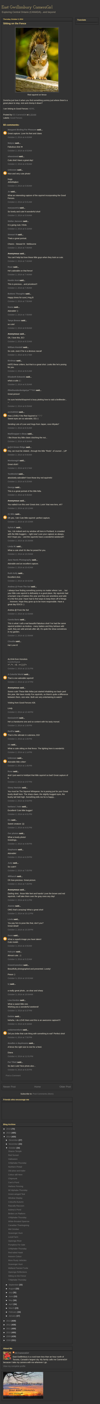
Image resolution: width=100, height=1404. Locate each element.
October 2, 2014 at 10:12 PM (20, 913)
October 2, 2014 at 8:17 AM (20, 355)
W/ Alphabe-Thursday (17, 1190)
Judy (10, 863)
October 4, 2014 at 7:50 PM (20, 1037)
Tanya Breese (14, 320)
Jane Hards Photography (19, 560)
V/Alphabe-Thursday (17, 1217)
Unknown (12, 170)
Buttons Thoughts (16, 294)
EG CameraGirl (22, 1353)
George (11, 487)
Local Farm (13, 1237)
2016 (8, 1129)
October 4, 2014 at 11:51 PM (20, 1056)
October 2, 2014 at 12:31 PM (20, 668)
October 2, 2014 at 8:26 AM (20, 384)
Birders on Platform (16, 1213)
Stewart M (12, 234)
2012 (8, 1325)
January (12, 1316)
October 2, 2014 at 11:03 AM (20, 614)
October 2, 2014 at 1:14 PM (20, 752)
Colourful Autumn (16, 1202)
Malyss (11, 143)
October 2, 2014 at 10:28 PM (20, 930)
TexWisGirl (13, 474)
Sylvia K (12, 527)
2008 (8, 1340)
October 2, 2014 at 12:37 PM (20, 682)
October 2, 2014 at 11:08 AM (20, 635)
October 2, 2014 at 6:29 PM (20, 857)
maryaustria (13, 208)
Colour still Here (15, 1175)
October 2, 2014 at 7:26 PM (20, 884)
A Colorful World (16, 674)
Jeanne (11, 906)
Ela (9, 820)
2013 (8, 1321)
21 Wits (11, 514)
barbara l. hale (14, 806)
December (13, 1140)
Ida (9, 745)
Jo (9, 192)
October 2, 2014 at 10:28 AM (20, 541)
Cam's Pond (13, 1182)
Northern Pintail (15, 1167)
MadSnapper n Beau (17, 434)
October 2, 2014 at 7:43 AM (20, 261)
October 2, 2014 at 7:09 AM (20, 248)
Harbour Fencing (15, 1186)
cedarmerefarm (15, 1030)
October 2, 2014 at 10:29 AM (20, 554)
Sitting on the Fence (17, 1276)
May (11, 1300)
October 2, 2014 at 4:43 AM (20, 137)
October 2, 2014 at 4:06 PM (20, 844)
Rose (10, 771)
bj (9, 984)
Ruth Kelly (13, 573)
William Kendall (15, 347)
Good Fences (16, 118)
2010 (8, 1332)
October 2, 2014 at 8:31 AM (20, 428)
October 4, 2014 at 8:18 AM (20, 1024)
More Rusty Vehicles (17, 1260)
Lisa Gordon (14, 1000)
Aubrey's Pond (14, 1210)
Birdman (12, 361)
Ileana (10, 307)
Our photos (13, 833)
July (11, 1292)
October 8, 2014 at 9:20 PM (20, 1070)
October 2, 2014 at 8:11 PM (20, 900)
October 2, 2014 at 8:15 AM (20, 341)
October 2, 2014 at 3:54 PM (20, 801)
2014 (8, 1137)
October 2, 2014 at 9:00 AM (20, 455)
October (12, 1148)
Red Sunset (13, 1155)
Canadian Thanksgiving (18, 1225)
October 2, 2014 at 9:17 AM (20, 468)
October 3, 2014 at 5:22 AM (20, 959)
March (12, 1308)
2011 (8, 1328)
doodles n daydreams (18, 1043)
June (11, 1296)
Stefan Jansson (15, 221)
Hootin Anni (13, 280)
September (14, 1285)
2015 (8, 1133)
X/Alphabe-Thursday (17, 1163)
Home (37, 1086)
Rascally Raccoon (16, 1206)
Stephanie (12, 849)
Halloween (13, 1159)
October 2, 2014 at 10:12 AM (20, 508)
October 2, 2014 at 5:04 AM (20, 215)
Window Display (15, 1198)
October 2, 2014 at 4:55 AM (20, 164)
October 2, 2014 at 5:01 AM (20, 202)
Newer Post (9, 1086)
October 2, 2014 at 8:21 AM (20, 371)
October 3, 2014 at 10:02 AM (20, 978)
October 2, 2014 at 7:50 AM (20, 301)
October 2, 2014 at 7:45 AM (20, 288)
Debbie (11, 1016)
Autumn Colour (15, 1256)
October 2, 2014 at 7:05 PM (20, 870)
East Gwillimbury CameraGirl (27, 7)
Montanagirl (13, 460)
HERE (31, 109)
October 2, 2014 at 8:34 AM (20, 441)
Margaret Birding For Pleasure (22, 130)
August (12, 1289)
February (13, 1312)
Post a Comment (13, 1075)
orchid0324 (13, 412)
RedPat (11, 731)
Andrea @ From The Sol (19, 587)
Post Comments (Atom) (43, 1094)
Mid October (13, 1229)
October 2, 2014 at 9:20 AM (20, 481)
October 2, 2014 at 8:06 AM (20, 328)
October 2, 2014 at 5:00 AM (20, 186)
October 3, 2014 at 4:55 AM (20, 946)
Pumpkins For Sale (16, 1245)
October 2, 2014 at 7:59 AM (20, 315)
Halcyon (12, 952)
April (11, 1304)
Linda (10, 919)
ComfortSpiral (14, 662)
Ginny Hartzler (14, 788)
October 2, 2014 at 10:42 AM (20, 567)
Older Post (65, 1086)
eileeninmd (13, 156)
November (13, 1144)
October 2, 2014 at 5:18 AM (20, 229)
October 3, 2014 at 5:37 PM (20, 1010)
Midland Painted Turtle (18, 1268)
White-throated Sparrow (18, 1221)
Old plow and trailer (16, 1171)
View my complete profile (14, 1366)
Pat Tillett (12, 1062)
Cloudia (11, 641)
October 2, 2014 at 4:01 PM (20, 814)
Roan (10, 267)
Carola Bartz (14, 619)
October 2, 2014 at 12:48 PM (20, 712)
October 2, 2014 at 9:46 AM (20, 495)
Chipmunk (12, 1178)
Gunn (10, 935)
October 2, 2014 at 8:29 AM (20, 406)
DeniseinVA (13, 718)
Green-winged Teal (16, 1194)
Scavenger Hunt (15, 1233)
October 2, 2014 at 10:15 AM (20, 522)
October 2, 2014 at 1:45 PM (20, 766)
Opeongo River (15, 1241)
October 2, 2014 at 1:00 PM (20, 725)
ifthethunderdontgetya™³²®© (21, 390)
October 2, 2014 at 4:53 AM (20, 151)
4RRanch (12, 876)
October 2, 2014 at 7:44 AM (20, 274)
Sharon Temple (15, 1151)
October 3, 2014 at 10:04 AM (20, 994)
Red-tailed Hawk (15, 1252)
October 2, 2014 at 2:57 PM (20, 782)
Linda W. (12, 546)
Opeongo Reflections (17, 1272)
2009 (8, 1336)
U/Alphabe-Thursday (17, 1249)
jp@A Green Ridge (16, 447)
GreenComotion (15, 965)
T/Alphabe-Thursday (17, 1280)
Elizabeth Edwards (16, 377)
